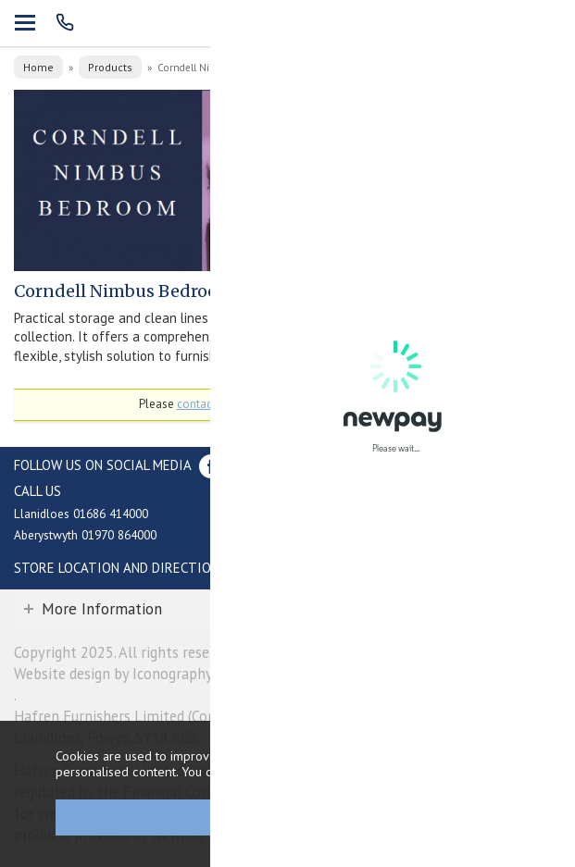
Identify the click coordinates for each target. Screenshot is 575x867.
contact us (204, 404)
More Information (102, 609)
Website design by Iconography (113, 673)
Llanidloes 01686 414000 (81, 513)
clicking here (470, 771)
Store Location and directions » (125, 567)
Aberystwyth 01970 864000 (85, 534)
